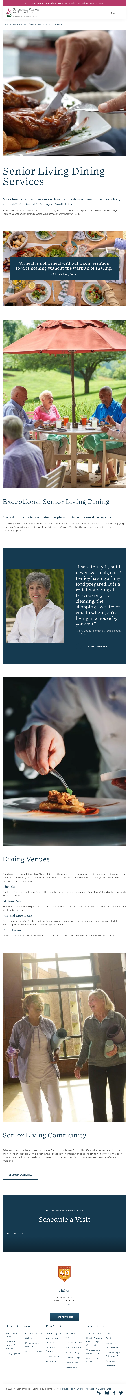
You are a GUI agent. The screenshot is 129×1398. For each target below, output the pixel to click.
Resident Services (33, 1333)
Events (109, 1338)
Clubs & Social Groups (52, 1349)
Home (5, 24)
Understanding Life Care (32, 1345)
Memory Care (71, 1363)
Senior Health (36, 24)
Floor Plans (51, 1361)
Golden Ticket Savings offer (83, 3)
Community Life (53, 1333)
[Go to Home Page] (22, 14)
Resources (110, 1361)
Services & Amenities (70, 1335)
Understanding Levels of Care (93, 1352)
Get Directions (64, 1315)
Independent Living (19, 24)
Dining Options (13, 1353)
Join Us (109, 1333)
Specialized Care (73, 1347)
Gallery (28, 1338)
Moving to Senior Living (94, 1360)
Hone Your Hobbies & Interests (11, 1345)
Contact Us (111, 1343)
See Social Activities (20, 1175)
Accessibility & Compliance (98, 1389)
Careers (110, 1365)
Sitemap (81, 1389)
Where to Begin (93, 1333)
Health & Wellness (73, 1342)
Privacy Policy (68, 1389)
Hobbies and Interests (52, 1340)
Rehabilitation (72, 1368)
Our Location (112, 1348)
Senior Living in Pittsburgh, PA (113, 1354)
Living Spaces (52, 1356)
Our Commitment (33, 1351)
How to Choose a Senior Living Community (94, 1341)
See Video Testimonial (92, 646)
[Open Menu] (120, 13)
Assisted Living (72, 1352)
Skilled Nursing (72, 1357)
